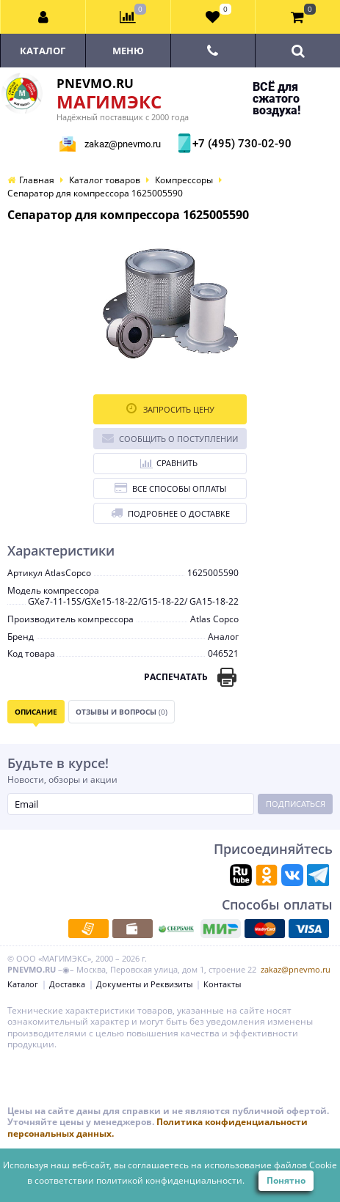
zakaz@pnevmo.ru (122, 144)
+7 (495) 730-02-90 (240, 143)
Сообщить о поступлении (170, 438)
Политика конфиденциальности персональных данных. (157, 1128)
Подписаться (295, 803)
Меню (128, 50)
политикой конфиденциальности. (170, 1180)
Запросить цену (170, 408)
